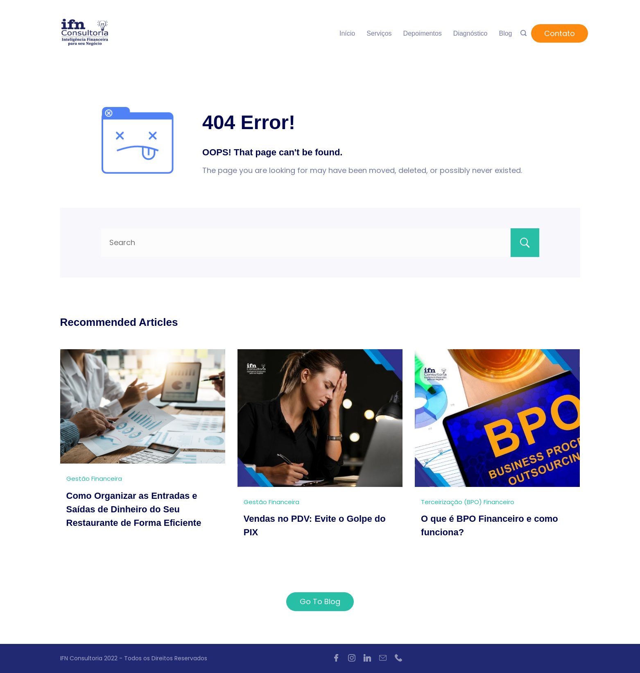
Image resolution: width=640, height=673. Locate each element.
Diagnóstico (470, 33)
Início (347, 33)
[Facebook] (336, 658)
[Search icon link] (523, 33)
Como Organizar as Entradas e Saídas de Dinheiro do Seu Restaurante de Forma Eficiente (133, 509)
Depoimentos (422, 33)
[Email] (383, 658)
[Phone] (398, 658)
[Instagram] (351, 658)
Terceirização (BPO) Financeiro (467, 502)
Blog (505, 33)
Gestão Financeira (94, 478)
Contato (559, 33)
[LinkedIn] (367, 658)
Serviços (378, 33)
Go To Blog (320, 601)
